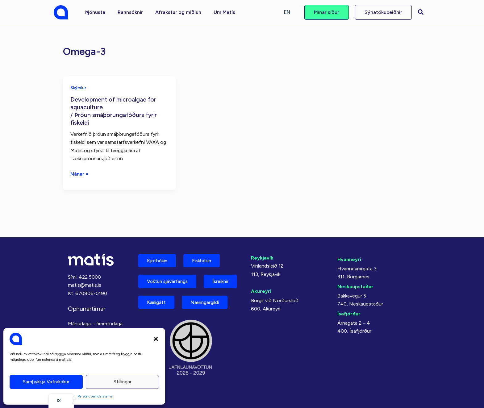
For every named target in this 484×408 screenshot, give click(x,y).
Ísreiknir (156, 286)
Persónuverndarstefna (95, 396)
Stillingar (122, 382)
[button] (156, 339)
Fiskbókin (206, 242)
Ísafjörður (349, 295)
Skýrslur (78, 87)
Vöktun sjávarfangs (170, 264)
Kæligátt (201, 286)
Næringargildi (163, 307)
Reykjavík (262, 239)
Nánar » (79, 173)
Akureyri (261, 273)
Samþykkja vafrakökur (46, 382)
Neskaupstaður (355, 268)
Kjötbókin (159, 242)
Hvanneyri (349, 241)
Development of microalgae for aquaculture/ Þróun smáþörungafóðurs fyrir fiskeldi (114, 110)
